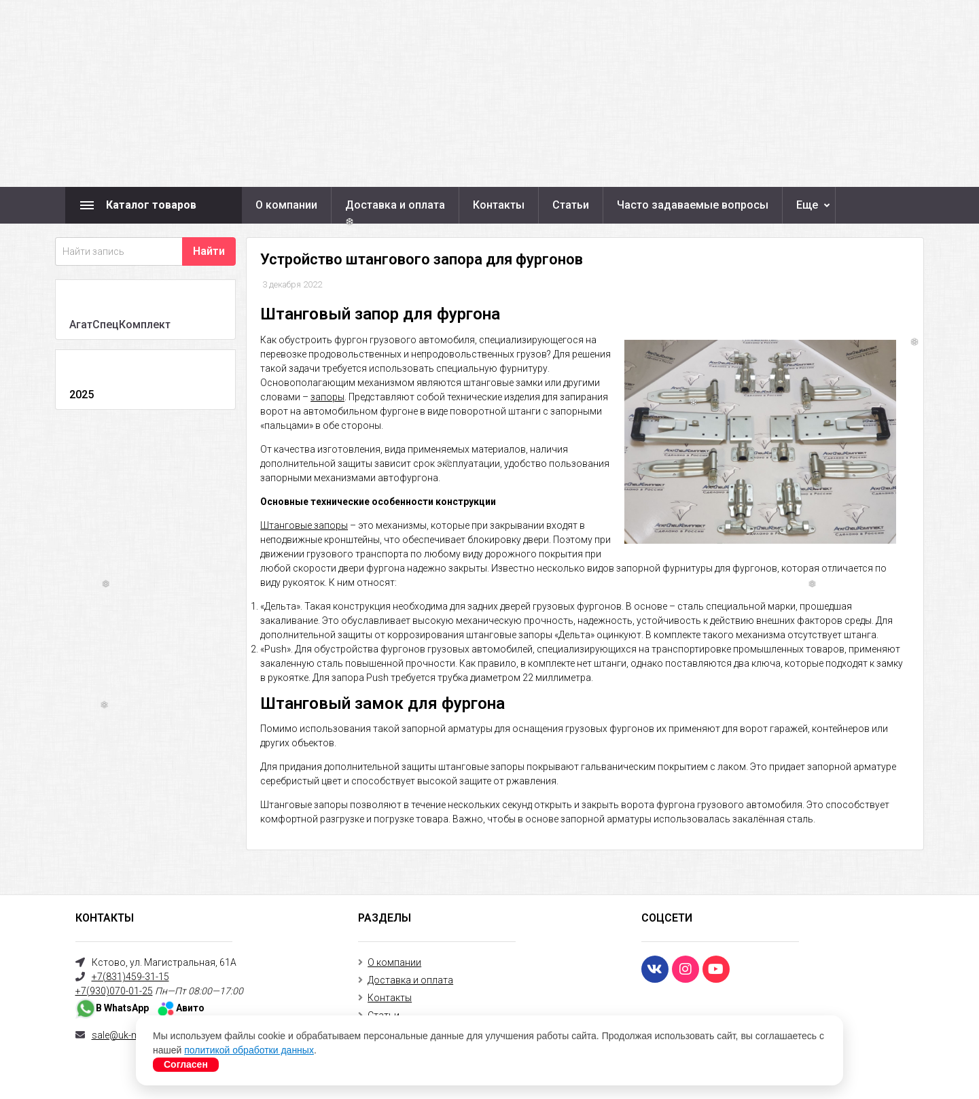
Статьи (570, 204)
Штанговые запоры (304, 525)
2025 (81, 394)
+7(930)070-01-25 (114, 990)
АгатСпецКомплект (120, 324)
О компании (286, 204)
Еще (807, 204)
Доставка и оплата (395, 204)
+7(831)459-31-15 (130, 976)
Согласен (186, 1064)
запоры (327, 396)
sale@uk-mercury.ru (134, 1035)
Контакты (498, 204)
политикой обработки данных (249, 1050)
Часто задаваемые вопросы (692, 204)
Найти (209, 251)
